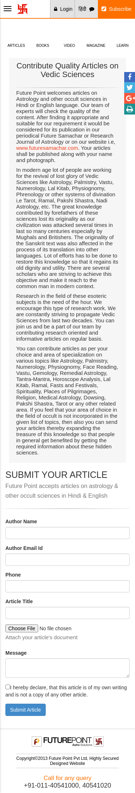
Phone (13, 575)
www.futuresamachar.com (47, 148)
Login (63, 9)
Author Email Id (23, 548)
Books (43, 34)
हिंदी (86, 9)
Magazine (96, 34)
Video (69, 34)
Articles (16, 34)
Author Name (21, 521)
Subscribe (116, 9)
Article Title (19, 601)
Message (16, 653)
